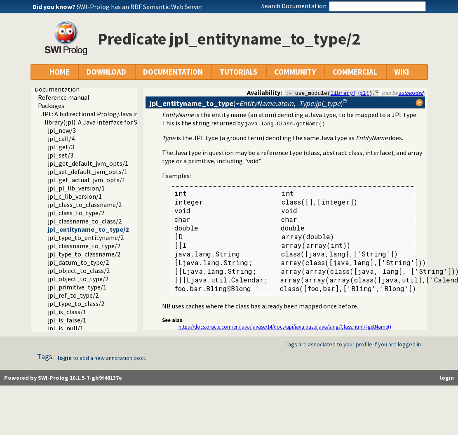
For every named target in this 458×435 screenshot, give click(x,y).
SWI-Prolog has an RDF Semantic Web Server (139, 6)
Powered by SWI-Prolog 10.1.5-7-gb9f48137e (63, 377)
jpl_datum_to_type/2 (78, 262)
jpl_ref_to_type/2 (73, 295)
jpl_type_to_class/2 (76, 303)
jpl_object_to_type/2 (78, 279)
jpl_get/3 (61, 147)
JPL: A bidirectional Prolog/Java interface (100, 114)
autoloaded (411, 92)
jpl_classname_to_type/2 (84, 246)
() (246, 103)
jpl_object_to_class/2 (79, 270)
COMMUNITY (295, 72)
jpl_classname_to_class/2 (85, 221)
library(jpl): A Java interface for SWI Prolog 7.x (109, 122)
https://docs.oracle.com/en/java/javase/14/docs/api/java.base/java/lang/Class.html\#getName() (285, 326)
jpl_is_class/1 (67, 312)
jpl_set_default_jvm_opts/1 (87, 171)
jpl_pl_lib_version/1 (76, 188)
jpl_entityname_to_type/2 (88, 229)
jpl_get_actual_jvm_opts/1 (86, 180)
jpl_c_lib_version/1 (75, 196)
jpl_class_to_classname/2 (85, 204)
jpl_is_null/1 (65, 328)
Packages (51, 105)
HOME (59, 72)
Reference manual (63, 97)
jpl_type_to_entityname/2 (86, 237)
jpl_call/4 (61, 138)
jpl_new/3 (62, 130)
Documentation (57, 89)
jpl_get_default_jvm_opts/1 (88, 163)
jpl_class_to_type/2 (76, 213)
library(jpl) (350, 92)
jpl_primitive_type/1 (77, 287)
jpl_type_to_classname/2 (84, 254)
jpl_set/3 (60, 155)
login (65, 358)
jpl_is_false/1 (67, 320)
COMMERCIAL (355, 72)
